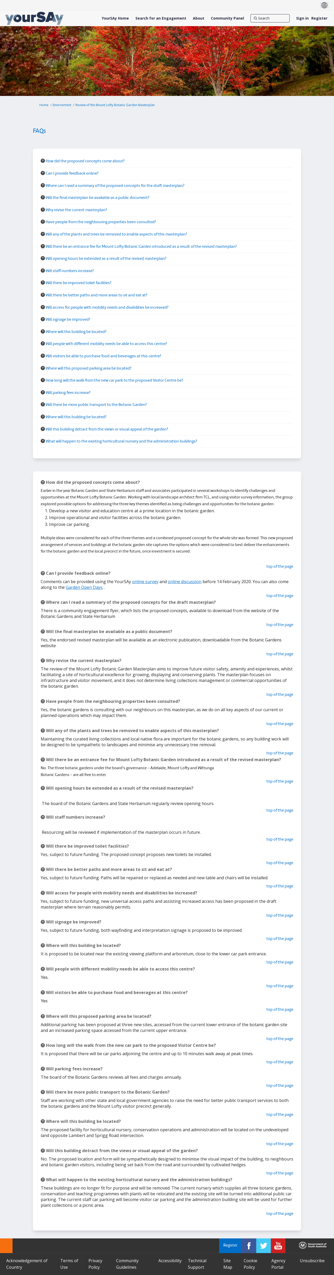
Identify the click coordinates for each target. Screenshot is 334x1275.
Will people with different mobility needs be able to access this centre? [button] (106, 344)
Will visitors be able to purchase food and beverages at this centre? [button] (103, 356)
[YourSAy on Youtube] (278, 1245)
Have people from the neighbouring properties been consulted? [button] (101, 222)
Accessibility (170, 1260)
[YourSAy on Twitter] (263, 1245)
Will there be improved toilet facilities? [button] (78, 283)
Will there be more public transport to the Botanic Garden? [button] (96, 405)
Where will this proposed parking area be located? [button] (88, 369)
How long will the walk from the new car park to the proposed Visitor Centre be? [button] (114, 381)
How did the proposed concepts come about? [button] (85, 161)
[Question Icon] (43, 161)
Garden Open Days (84, 587)
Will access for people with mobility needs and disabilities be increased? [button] (107, 308)
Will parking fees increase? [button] (68, 393)
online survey (145, 581)
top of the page (279, 567)
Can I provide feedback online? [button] (72, 174)
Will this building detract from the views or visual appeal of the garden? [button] (107, 430)
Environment (62, 105)
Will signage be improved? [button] (68, 320)
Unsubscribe (312, 1260)
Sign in (302, 18)
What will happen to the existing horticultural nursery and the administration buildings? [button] (121, 442)
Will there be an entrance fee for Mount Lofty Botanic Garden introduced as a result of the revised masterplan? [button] (141, 247)
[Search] (270, 18)
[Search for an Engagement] (161, 18)
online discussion (184, 581)
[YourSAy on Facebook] (249, 1245)
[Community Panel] (227, 18)
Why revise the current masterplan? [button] (76, 210)
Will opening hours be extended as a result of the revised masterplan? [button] (106, 259)
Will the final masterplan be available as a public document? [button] (97, 198)
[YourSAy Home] (115, 18)
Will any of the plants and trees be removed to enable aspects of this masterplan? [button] (116, 235)
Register (319, 18)
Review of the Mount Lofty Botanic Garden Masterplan (115, 105)
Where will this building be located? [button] (76, 332)
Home (44, 105)
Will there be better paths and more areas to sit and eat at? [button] (96, 295)
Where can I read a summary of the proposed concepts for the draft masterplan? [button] (115, 186)
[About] (199, 18)
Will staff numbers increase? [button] (70, 271)
